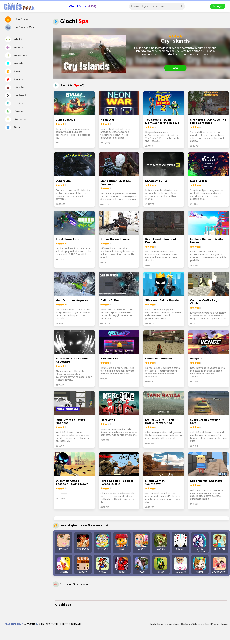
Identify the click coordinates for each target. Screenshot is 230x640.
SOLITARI (180, 542)
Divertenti (16, 87)
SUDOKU (83, 565)
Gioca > (175, 67)
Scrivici (224, 624)
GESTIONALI (219, 542)
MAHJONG (63, 565)
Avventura (16, 55)
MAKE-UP (63, 542)
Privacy (215, 624)
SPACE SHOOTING (199, 543)
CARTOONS (102, 542)
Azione (14, 47)
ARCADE (102, 565)
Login (217, 6)
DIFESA (160, 565)
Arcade (14, 63)
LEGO (121, 542)
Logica (14, 103)
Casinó (14, 71)
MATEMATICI (180, 565)
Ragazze (15, 119)
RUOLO (141, 565)
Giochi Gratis (78, 6)
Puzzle (14, 111)
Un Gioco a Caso (20, 27)
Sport (13, 127)
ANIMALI (199, 565)
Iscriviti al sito (172, 624)
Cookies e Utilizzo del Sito (195, 624)
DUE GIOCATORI (219, 565)
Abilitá (14, 39)
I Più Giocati (17, 19)
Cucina (14, 79)
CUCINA (141, 542)
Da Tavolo (16, 95)
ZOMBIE (160, 542)
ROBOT (121, 565)
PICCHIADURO (83, 542)
